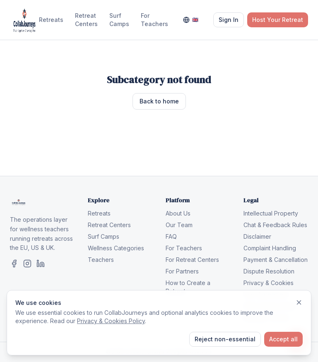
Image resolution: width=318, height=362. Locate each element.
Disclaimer (257, 236)
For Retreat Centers (192, 259)
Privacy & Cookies (268, 282)
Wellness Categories (116, 248)
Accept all (283, 339)
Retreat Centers (86, 19)
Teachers (101, 259)
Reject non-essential (225, 339)
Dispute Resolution (268, 271)
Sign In (228, 19)
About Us (178, 213)
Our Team (179, 224)
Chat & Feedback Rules (275, 224)
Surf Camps (119, 19)
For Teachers (154, 19)
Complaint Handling (269, 248)
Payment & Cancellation (275, 259)
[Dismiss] (299, 302)
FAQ (171, 236)
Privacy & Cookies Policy (111, 320)
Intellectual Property (270, 213)
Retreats (51, 19)
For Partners (182, 271)
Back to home (159, 101)
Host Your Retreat (277, 19)
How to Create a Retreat (188, 287)
